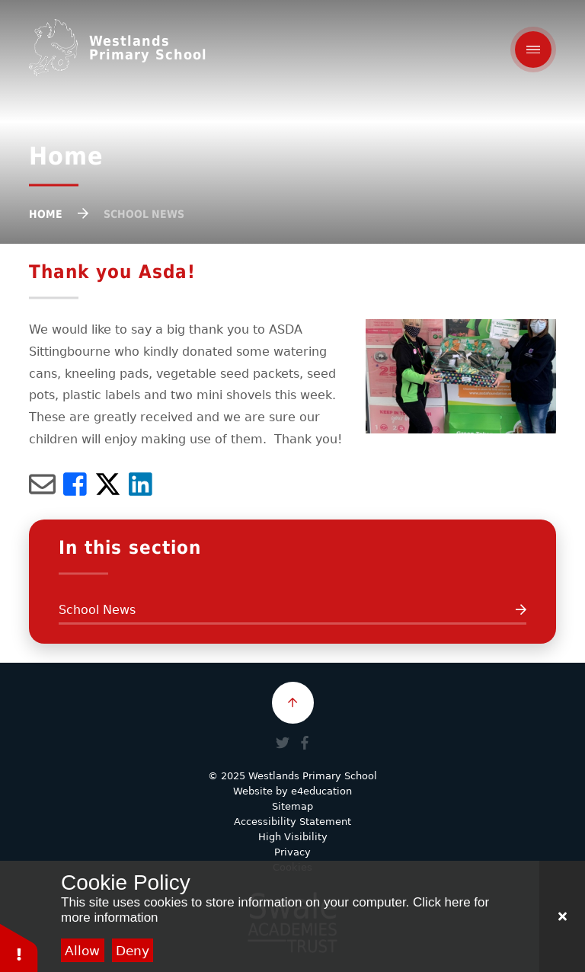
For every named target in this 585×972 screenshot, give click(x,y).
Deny (132, 950)
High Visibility (293, 837)
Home (45, 214)
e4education (321, 791)
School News (144, 214)
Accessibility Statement (292, 821)
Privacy (292, 852)
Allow (82, 950)
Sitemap (292, 806)
